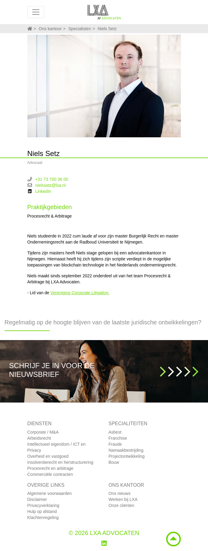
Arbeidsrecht (39, 438)
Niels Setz (107, 28)
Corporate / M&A (43, 432)
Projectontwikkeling (127, 456)
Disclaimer (37, 499)
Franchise (118, 438)
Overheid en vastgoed (48, 456)
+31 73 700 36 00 (51, 179)
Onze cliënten (122, 505)
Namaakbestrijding (126, 450)
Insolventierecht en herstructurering (60, 462)
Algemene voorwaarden (49, 493)
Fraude (115, 444)
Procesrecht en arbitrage (50, 468)
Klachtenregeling (43, 517)
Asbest (115, 432)
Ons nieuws (120, 493)
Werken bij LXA (123, 499)
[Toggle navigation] (35, 12)
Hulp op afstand (42, 511)
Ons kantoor (50, 28)
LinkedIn (43, 191)
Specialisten (79, 28)
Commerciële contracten (50, 474)
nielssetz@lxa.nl (50, 185)
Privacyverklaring (43, 505)
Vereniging (80, 292)
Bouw (114, 462)
